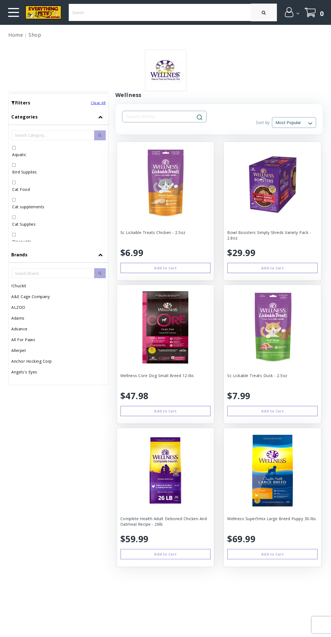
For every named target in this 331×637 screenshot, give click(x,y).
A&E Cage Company (30, 296)
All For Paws (23, 339)
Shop (34, 34)
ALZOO (18, 307)
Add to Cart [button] (165, 267)
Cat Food (21, 189)
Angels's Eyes (24, 372)
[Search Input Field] (161, 116)
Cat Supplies (24, 224)
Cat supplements (28, 206)
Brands (19, 255)
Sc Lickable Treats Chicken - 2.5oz (153, 232)
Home (15, 34)
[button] (292, 12)
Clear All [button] (98, 102)
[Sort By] (294, 122)
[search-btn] (100, 135)
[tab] (58, 178)
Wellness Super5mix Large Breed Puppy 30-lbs (271, 518)
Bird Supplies (24, 172)
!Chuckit (18, 285)
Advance (19, 328)
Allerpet (18, 350)
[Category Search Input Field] (52, 135)
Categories (24, 117)
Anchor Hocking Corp (31, 361)
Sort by (263, 122)
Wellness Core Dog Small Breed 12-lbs (157, 375)
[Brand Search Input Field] (52, 273)
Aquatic (19, 154)
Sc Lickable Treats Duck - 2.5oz (257, 375)
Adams (18, 318)
